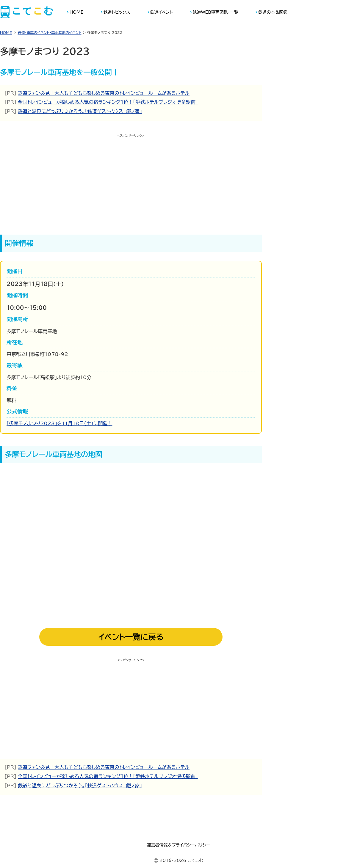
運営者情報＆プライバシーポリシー (178, 845)
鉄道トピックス (117, 12)
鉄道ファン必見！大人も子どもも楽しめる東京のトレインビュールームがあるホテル (104, 93)
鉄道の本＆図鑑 (272, 12)
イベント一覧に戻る (131, 637)
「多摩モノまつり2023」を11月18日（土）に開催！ (59, 423)
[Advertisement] (131, 181)
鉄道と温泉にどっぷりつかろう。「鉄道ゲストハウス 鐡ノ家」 (80, 111)
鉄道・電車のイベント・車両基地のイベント (49, 32)
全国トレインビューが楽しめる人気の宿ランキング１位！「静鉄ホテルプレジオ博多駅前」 (108, 102)
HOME (77, 12)
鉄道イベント (161, 12)
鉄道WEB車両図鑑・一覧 (215, 12)
